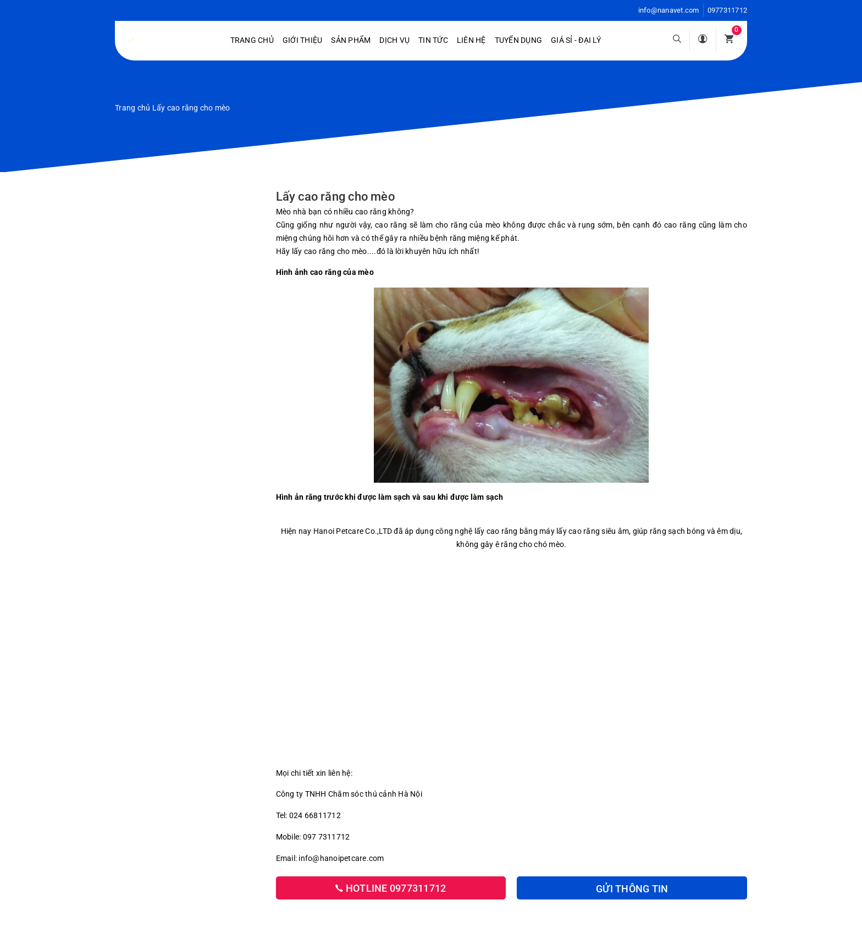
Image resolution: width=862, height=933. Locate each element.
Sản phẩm (351, 40)
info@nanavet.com (668, 10)
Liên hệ (471, 40)
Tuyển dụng (519, 40)
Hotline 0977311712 (390, 888)
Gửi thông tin (632, 889)
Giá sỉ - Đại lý (576, 40)
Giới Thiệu (303, 40)
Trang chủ (252, 40)
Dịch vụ (394, 40)
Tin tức (433, 40)
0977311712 (728, 10)
